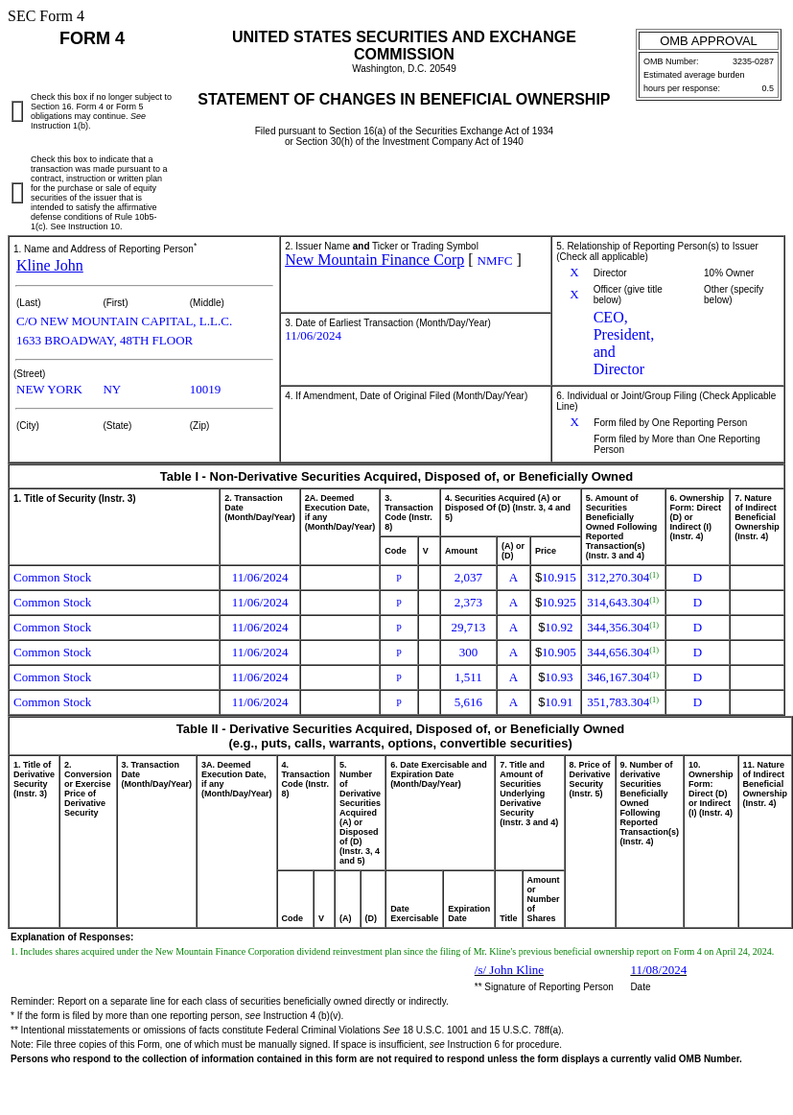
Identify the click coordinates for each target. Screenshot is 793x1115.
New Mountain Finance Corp (374, 259)
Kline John (49, 265)
